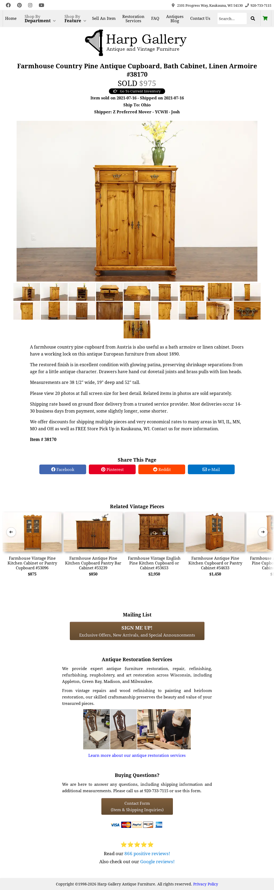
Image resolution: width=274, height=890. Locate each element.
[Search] (232, 18)
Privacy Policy (205, 884)
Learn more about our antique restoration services (137, 755)
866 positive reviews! (147, 853)
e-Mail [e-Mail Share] (211, 469)
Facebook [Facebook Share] (62, 469)
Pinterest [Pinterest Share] (112, 469)
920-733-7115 (260, 5)
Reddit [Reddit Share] (162, 469)
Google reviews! (157, 861)
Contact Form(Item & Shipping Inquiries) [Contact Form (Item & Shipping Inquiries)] (137, 806)
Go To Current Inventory (137, 91)
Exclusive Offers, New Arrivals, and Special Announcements (137, 631)
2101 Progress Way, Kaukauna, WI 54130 (210, 5)
